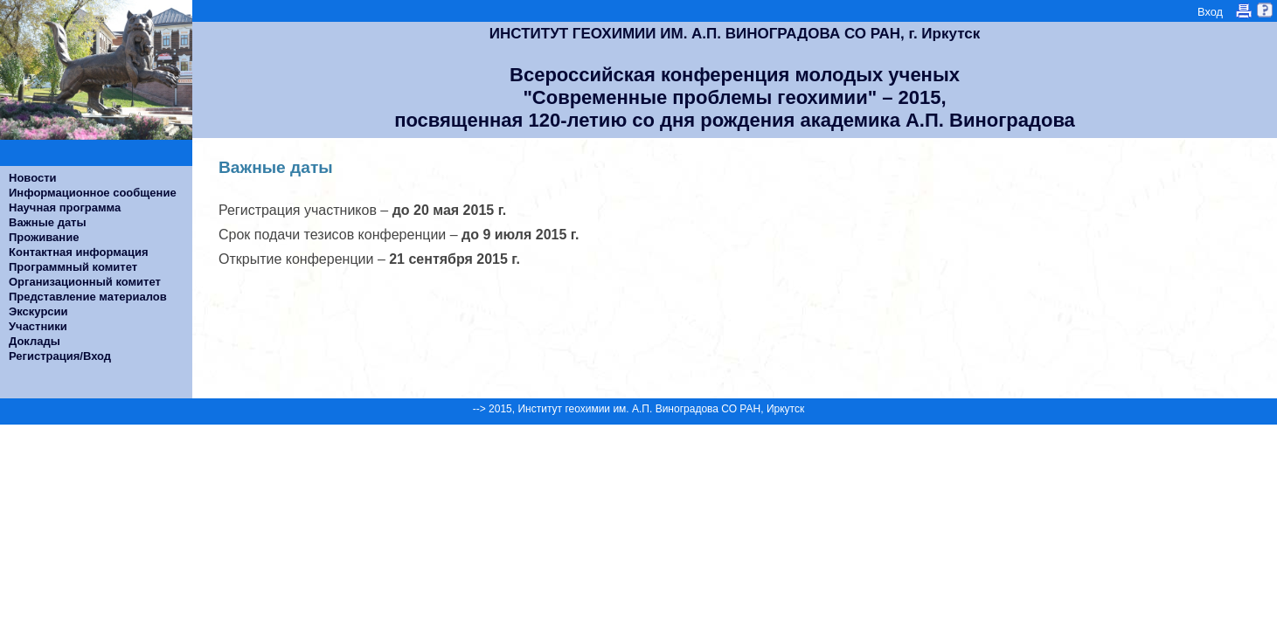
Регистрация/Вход (60, 356)
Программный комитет (73, 266)
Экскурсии (38, 311)
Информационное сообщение (93, 192)
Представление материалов (88, 296)
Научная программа (65, 207)
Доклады (34, 341)
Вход (1210, 11)
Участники (38, 326)
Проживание (44, 237)
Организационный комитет (85, 281)
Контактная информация (78, 252)
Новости (33, 177)
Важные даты (48, 222)
